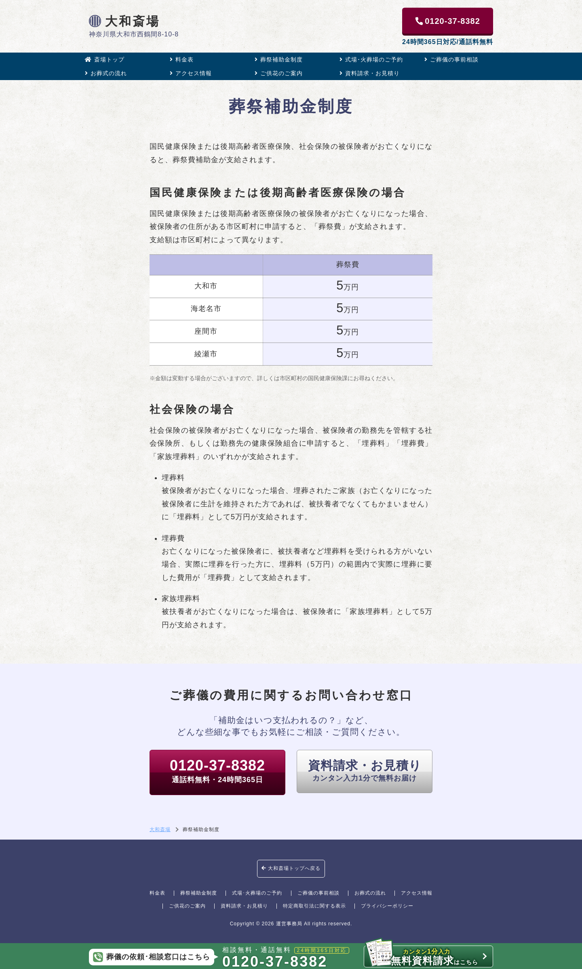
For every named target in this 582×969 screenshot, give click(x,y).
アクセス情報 (191, 73)
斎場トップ (104, 59)
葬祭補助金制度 (279, 59)
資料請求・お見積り (370, 73)
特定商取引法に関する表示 (314, 906)
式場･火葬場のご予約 (371, 59)
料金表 (182, 59)
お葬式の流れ (106, 73)
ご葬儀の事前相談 (451, 59)
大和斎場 (124, 21)
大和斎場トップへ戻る (291, 868)
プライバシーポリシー (387, 906)
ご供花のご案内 (279, 73)
